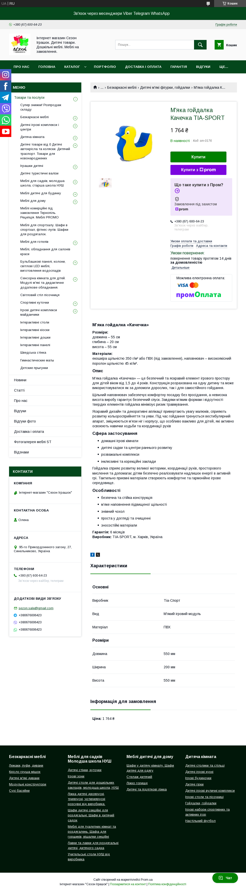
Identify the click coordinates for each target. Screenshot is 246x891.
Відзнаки (21, 452)
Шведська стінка (33, 352)
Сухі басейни (19, 790)
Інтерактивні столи (34, 322)
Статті (19, 390)
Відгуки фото (25, 421)
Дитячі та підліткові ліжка (147, 789)
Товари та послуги (29, 98)
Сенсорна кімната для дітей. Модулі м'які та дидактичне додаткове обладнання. (43, 282)
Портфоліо (105, 67)
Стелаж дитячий (139, 777)
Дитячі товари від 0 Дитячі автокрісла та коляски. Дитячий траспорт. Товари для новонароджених (45, 151)
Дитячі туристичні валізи (39, 173)
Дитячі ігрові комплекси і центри (39, 127)
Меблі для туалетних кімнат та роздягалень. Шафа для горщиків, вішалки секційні (92, 831)
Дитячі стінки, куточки (84, 770)
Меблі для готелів (34, 242)
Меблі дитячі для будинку (40, 193)
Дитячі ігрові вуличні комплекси (210, 790)
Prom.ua (147, 879)
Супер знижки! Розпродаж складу (40, 107)
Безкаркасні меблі (122, 87)
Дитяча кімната (32, 137)
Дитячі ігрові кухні (199, 772)
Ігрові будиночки (198, 778)
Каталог (72, 67)
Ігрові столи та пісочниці (204, 797)
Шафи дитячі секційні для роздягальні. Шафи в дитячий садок (91, 815)
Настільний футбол (200, 821)
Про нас (21, 67)
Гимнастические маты (37, 360)
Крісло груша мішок (24, 772)
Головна (46, 67)
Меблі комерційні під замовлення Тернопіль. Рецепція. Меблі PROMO (39, 212)
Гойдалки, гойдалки (200, 803)
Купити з (198, 170)
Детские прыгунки (34, 368)
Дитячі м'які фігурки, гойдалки (165, 87)
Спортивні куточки (34, 302)
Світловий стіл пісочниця (39, 295)
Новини (20, 380)
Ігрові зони (76, 776)
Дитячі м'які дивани (24, 778)
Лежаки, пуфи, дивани (26, 765)
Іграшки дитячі (31, 166)
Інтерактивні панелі (35, 345)
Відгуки (203, 67)
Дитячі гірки (194, 784)
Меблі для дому (33, 201)
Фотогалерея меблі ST (32, 442)
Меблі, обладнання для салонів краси (45, 251)
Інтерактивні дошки (35, 337)
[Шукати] (200, 45)
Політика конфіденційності (167, 884)
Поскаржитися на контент (128, 884)
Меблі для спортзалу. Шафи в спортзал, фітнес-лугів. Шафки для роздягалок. (44, 229)
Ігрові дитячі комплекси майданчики (38, 312)
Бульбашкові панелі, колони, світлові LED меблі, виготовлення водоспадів (43, 266)
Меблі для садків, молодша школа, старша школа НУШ (42, 183)
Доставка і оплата (143, 67)
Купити (199, 157)
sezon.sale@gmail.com (36, 608)
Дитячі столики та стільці (205, 765)
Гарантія (178, 67)
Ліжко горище (137, 783)
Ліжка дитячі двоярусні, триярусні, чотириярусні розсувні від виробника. (86, 799)
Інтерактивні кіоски (34, 330)
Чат (225, 878)
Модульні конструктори (27, 784)
